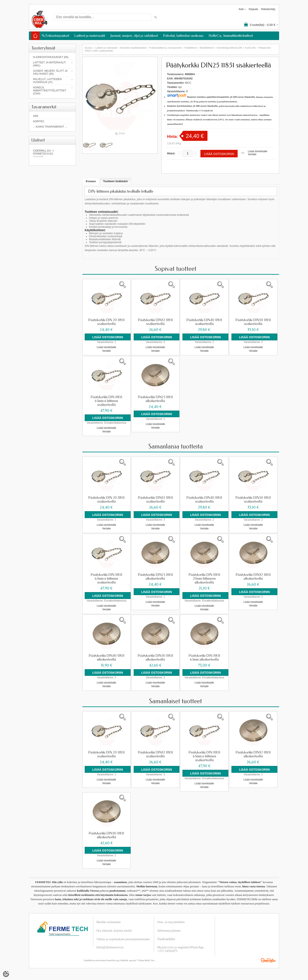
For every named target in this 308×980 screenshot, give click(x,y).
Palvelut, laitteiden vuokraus (183, 36)
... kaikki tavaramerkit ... (50, 126)
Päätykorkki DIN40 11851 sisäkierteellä (204, 322)
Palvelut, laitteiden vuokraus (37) (47, 81)
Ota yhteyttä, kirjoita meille (114, 929)
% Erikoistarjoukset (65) (50, 57)
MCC (188, 82)
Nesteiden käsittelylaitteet (133, 47)
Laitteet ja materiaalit (89, 36)
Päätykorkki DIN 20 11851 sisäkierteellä (106, 322)
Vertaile (252, 154)
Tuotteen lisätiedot (115, 181)
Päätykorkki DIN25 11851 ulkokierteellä (155, 399)
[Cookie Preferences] (6, 974)
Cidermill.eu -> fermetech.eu (52, 153)
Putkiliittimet (190, 47)
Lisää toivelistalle (257, 151)
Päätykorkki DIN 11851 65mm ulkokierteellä (204, 657)
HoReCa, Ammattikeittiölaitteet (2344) (49, 90)
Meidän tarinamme (108, 921)
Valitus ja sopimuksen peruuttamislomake (123, 938)
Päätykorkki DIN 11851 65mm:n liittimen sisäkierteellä (106, 401)
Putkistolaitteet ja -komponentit (165, 47)
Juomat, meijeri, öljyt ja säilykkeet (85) (50, 72)
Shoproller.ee (268, 959)
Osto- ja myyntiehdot (171, 921)
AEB (35, 116)
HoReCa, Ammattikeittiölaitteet (231, 36)
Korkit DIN (250, 47)
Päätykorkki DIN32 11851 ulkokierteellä (253, 576)
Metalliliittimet (207, 47)
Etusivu (88, 47)
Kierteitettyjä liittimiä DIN (229, 47)
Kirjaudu (253, 9)
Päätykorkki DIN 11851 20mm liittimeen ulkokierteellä (204, 578)
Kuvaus (91, 181)
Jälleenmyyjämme (169, 929)
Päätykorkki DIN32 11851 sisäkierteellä (155, 322)
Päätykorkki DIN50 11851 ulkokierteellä (155, 657)
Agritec (38, 121)
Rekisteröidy (268, 9)
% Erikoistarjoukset (55, 36)
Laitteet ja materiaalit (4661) (49, 64)
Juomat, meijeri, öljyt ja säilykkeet (134, 36)
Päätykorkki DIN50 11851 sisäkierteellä (253, 322)
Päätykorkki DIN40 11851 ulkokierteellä (106, 657)
